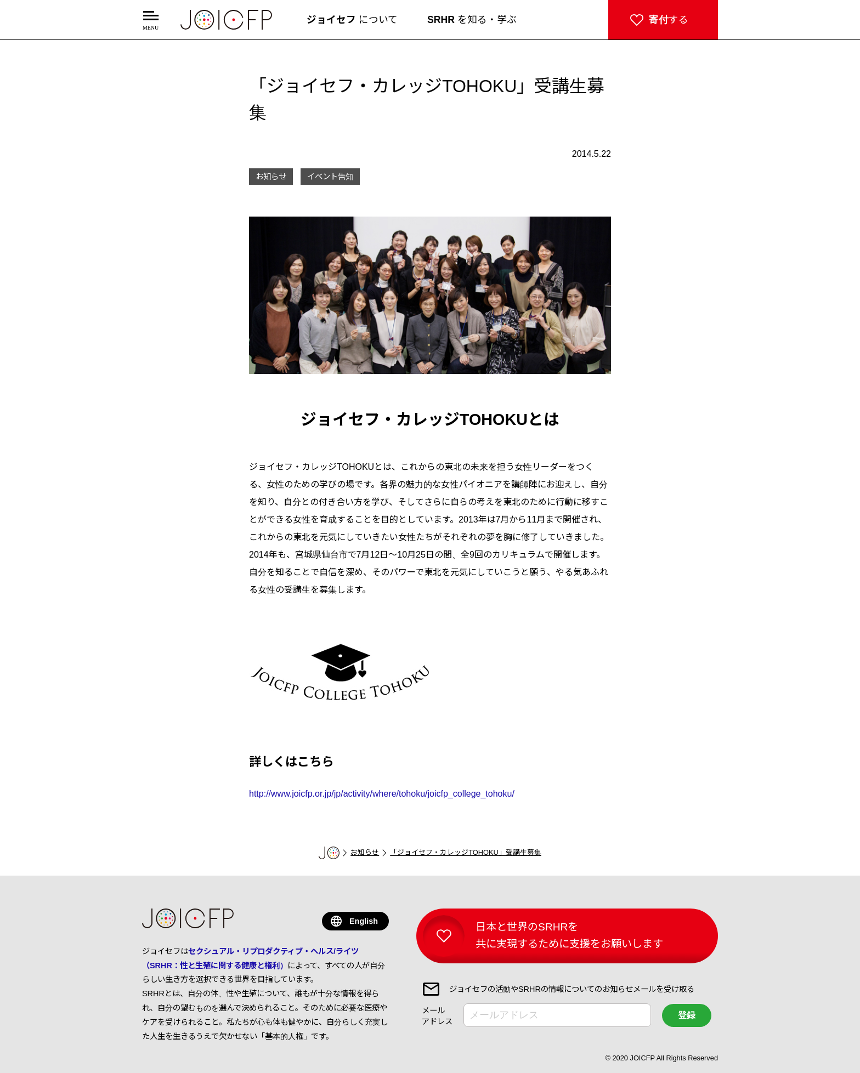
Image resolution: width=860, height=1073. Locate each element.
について (352, 19)
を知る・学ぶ (472, 19)
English (363, 921)
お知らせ (364, 852)
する (668, 19)
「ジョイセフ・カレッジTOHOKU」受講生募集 (465, 852)
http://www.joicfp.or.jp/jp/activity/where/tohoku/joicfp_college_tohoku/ (381, 793)
